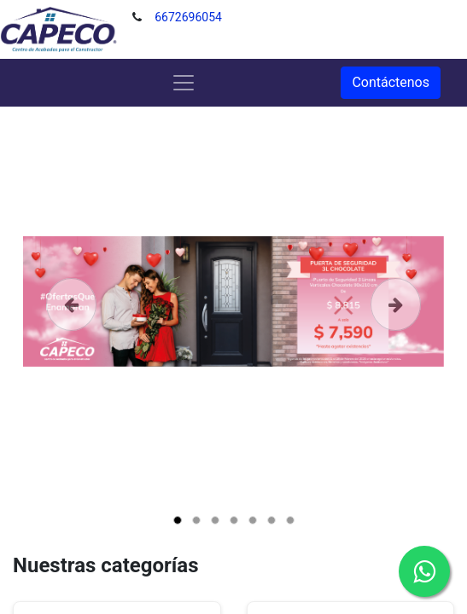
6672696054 (188, 17)
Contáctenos (390, 82)
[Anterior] (71, 328)
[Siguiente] (395, 328)
